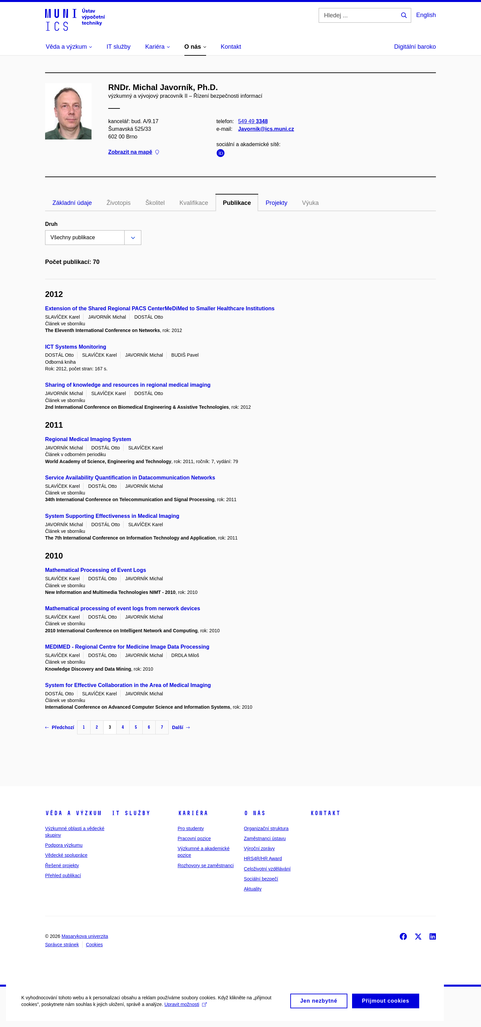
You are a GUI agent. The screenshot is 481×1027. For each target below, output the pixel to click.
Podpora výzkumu (64, 845)
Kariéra (193, 813)
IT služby (130, 813)
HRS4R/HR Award (263, 858)
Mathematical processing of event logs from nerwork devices (122, 608)
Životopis (119, 203)
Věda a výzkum (73, 813)
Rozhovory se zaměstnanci (206, 865)
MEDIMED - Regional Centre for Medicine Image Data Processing (127, 647)
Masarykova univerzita (84, 936)
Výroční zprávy (259, 848)
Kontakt (325, 813)
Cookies (94, 944)
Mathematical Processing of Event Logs (95, 570)
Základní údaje (72, 203)
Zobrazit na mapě (133, 152)
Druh (51, 224)
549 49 (253, 121)
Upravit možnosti (187, 1017)
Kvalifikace (193, 203)
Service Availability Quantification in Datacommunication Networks (130, 477)
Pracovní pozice (194, 838)
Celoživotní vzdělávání (267, 869)
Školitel (155, 203)
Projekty (276, 203)
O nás (255, 813)
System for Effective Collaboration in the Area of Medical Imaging (128, 685)
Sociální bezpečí (261, 879)
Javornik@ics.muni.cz (266, 129)
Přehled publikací (63, 875)
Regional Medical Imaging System (88, 439)
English (426, 15)
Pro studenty (191, 828)
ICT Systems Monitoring (75, 347)
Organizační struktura (266, 828)
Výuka (310, 203)
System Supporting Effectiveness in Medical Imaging (112, 516)
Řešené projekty (62, 865)
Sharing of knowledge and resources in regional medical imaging (127, 385)
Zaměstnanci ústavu (265, 838)
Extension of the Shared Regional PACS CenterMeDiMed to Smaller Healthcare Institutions (160, 308)
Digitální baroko (415, 46)
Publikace (237, 203)
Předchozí (59, 727)
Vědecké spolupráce (66, 855)
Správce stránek (62, 944)
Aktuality (253, 889)
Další (181, 727)
